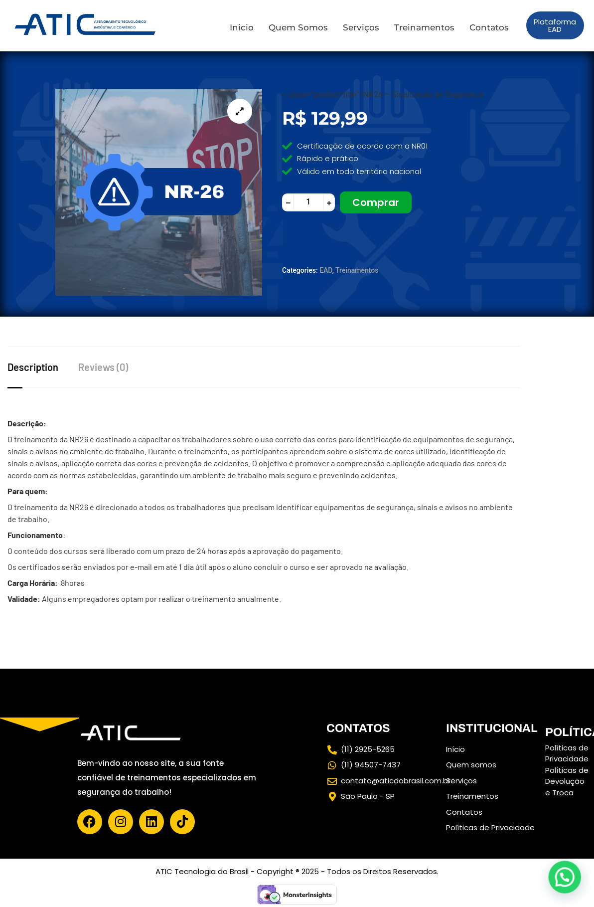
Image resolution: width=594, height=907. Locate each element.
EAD (325, 270)
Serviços (361, 27)
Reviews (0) (103, 367)
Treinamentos (424, 27)
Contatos (489, 27)
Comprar (375, 202)
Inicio (242, 27)
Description (32, 367)
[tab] (42, 367)
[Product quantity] (308, 202)
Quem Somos (298, 27)
